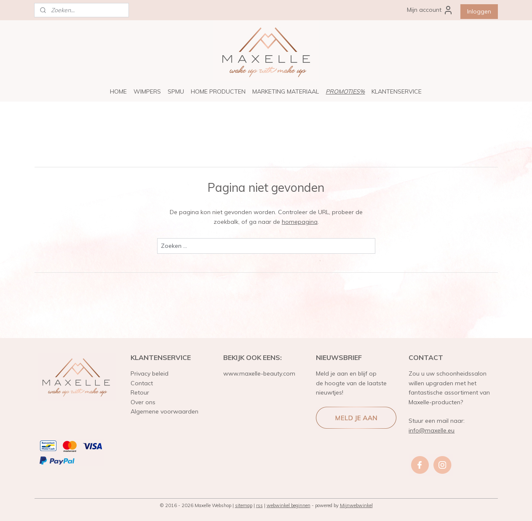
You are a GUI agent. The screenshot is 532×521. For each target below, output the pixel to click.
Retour (140, 392)
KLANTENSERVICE (397, 91)
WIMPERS (147, 91)
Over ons (143, 402)
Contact (142, 383)
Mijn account (430, 10)
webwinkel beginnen (288, 505)
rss (259, 505)
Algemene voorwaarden (164, 411)
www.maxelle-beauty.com (259, 373)
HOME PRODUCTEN (218, 91)
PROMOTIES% (345, 91)
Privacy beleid (149, 373)
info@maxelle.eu (431, 430)
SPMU (176, 91)
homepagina (299, 222)
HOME (118, 91)
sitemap (243, 505)
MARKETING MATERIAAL (285, 91)
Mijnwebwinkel (356, 505)
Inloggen (479, 11)
